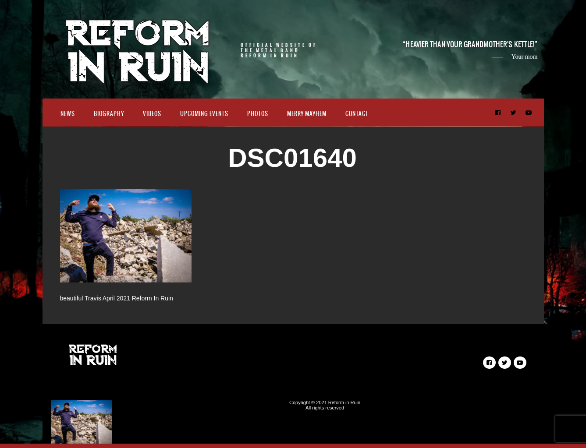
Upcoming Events (204, 113)
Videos (152, 113)
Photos (257, 113)
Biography (109, 113)
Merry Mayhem (307, 113)
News (67, 113)
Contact (357, 113)
